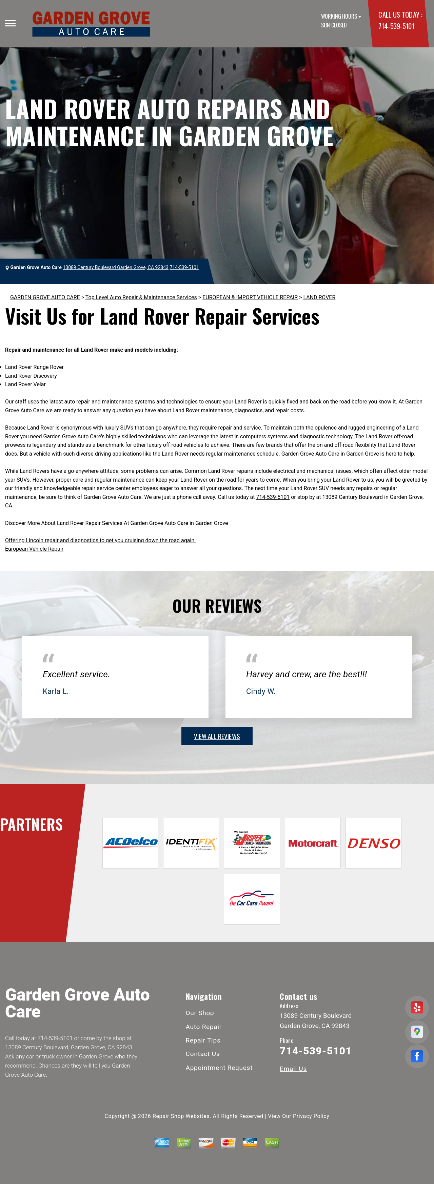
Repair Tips (203, 1040)
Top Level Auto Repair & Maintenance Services (141, 297)
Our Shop (200, 1013)
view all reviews (217, 736)
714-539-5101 (396, 26)
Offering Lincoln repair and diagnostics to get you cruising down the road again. (100, 540)
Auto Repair (204, 1027)
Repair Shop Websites (181, 1116)
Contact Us (203, 1054)
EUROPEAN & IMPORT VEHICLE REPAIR (250, 297)
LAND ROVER (319, 297)
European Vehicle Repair (34, 549)
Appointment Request (219, 1068)
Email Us (293, 1069)
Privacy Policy (311, 1116)
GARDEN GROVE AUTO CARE (45, 297)
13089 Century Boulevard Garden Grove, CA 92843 (116, 267)
